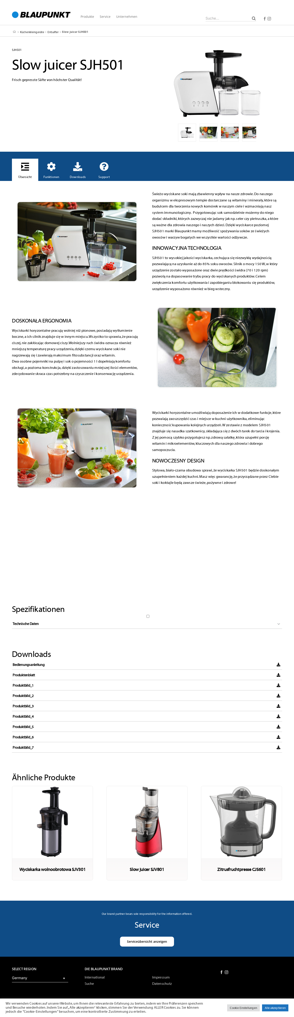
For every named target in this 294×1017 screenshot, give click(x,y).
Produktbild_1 (23, 685)
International (95, 977)
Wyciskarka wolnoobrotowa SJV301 (52, 869)
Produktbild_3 (23, 706)
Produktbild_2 (23, 696)
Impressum (161, 977)
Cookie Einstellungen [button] (243, 1008)
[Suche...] (231, 18)
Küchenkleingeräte (32, 32)
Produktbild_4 (23, 717)
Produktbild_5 (23, 727)
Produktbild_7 (23, 748)
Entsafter (53, 32)
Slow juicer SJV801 (147, 869)
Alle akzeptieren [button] (275, 1008)
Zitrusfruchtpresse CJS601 (241, 869)
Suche (89, 984)
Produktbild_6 (23, 737)
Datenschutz (162, 984)
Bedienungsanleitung (28, 665)
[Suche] (253, 18)
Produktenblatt (24, 675)
